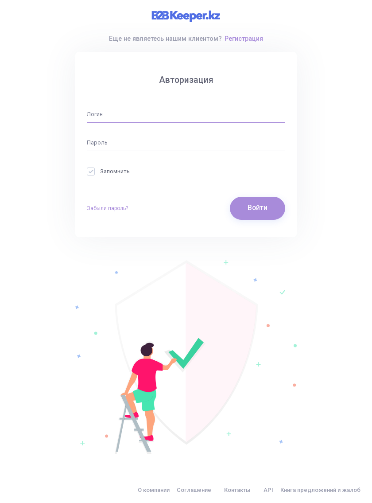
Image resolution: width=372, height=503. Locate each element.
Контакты (237, 490)
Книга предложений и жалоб (320, 490)
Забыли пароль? (107, 208)
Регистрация (244, 38)
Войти (257, 208)
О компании (154, 490)
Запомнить (108, 171)
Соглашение (194, 490)
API (268, 490)
